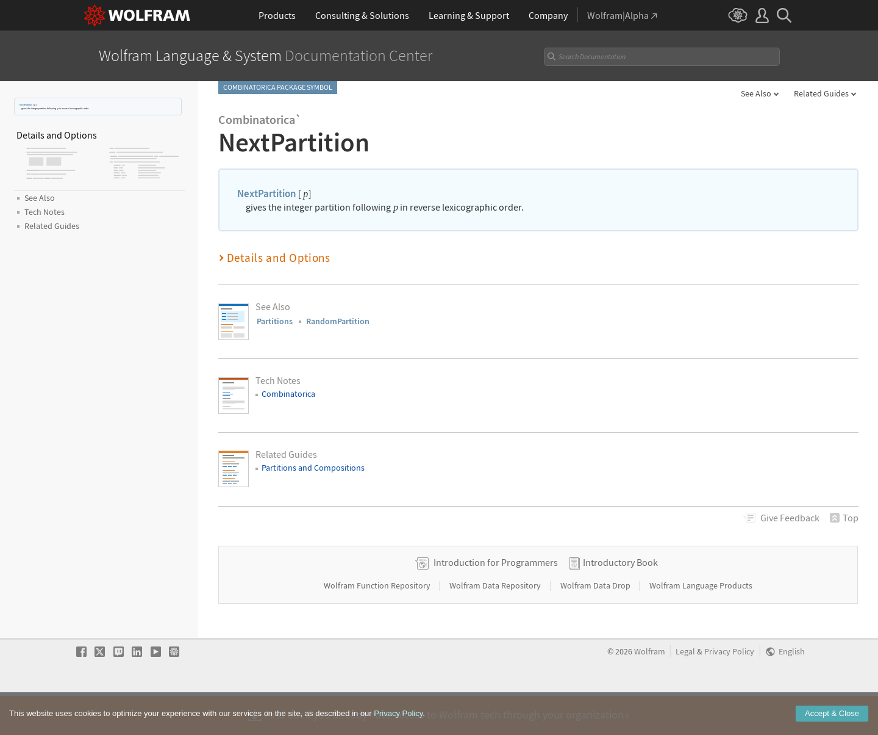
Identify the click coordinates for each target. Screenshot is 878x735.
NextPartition (26, 104)
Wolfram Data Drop (596, 623)
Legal (685, 690)
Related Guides (821, 93)
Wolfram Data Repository (496, 623)
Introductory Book (620, 601)
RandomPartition (337, 321)
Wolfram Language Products (700, 623)
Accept (832, 715)
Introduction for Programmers (496, 601)
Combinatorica (288, 393)
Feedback (789, 518)
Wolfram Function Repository (378, 623)
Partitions (275, 321)
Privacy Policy (729, 690)
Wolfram (649, 690)
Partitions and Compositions (313, 467)
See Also (756, 93)
